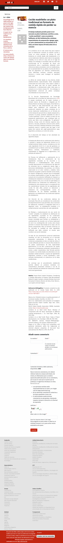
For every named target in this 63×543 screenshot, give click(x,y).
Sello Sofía (35, 460)
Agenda (6, 522)
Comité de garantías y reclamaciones (42, 450)
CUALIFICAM (35, 459)
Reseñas (6, 524)
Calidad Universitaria (37, 440)
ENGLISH (36, 1)
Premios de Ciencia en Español (12, 447)
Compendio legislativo (10, 452)
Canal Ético (35, 520)
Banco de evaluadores (38, 454)
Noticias (7, 14)
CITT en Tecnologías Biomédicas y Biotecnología (44, 474)
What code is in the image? (38, 414)
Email (46, 338)
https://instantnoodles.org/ (40, 308)
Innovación (7, 504)
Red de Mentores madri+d (11, 472)
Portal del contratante (10, 450)
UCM (58, 98)
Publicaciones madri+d (10, 448)
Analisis (6, 517)
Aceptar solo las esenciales (45, 536)
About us (6, 467)
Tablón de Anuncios (9, 457)
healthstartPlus (8, 480)
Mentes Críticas (8, 529)
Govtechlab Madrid (9, 484)
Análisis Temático (37, 457)
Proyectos (6, 505)
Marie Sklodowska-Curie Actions (12, 493)
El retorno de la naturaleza (8, 51)
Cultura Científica (36, 488)
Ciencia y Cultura (36, 504)
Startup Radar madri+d (10, 468)
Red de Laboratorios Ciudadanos (40, 500)
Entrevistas (7, 519)
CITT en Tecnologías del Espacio (40, 475)
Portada (6, 513)
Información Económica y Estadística (41, 517)
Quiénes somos (8, 442)
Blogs (5, 520)
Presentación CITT (37, 467)
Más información (22, 541)
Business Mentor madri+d (11, 477)
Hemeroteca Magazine (10, 527)
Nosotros (34, 442)
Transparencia (36, 512)
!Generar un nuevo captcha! (31, 412)
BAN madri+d (7, 470)
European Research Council (11, 495)
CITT (33, 465)
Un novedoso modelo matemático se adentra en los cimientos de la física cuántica (8, 44)
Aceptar (39, 533)
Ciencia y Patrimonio (37, 505)
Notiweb (6, 512)
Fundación (7, 440)
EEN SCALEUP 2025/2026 (10, 500)
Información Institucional (38, 513)
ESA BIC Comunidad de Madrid (12, 474)
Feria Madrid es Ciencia (38, 490)
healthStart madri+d (9, 475)
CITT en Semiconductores (38, 468)
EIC (5, 497)
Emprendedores (8, 465)
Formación (7, 454)
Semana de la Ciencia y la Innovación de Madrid (44, 495)
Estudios (6, 479)
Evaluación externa (37, 455)
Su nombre (33, 338)
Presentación (7, 490)
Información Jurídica (37, 515)
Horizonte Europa (8, 492)
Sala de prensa (8, 443)
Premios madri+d (8, 445)
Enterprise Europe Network (11, 499)
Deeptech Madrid (8, 482)
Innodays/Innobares (9, 485)
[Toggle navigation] (56, 7)
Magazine (6, 525)
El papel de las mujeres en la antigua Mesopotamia (7, 34)
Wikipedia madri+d (37, 502)
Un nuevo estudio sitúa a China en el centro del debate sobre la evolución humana (8, 58)
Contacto (6, 455)
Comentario (33, 353)
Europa (6, 488)
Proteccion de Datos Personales (40, 519)
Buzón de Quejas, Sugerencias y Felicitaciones (44, 462)
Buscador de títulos (37, 452)
